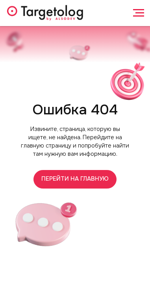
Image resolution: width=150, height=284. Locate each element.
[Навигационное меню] (138, 13)
